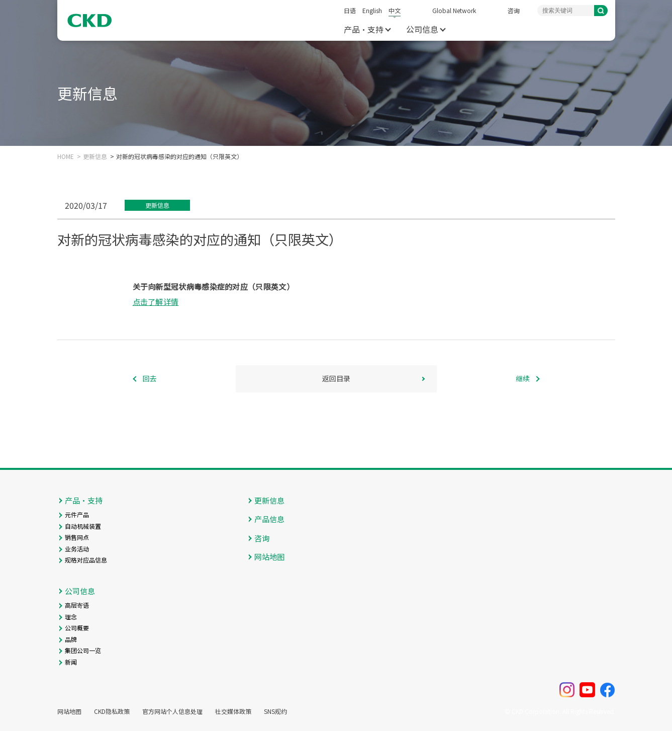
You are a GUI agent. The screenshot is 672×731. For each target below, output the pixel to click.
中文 (395, 10)
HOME (65, 156)
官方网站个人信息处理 (172, 711)
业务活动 (77, 548)
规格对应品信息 (86, 559)
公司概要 (77, 627)
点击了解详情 (156, 301)
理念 (71, 616)
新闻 (71, 662)
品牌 (71, 639)
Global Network (454, 10)
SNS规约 (275, 711)
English (372, 10)
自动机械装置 (83, 526)
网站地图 (269, 556)
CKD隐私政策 (112, 711)
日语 (350, 10)
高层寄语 (77, 605)
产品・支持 (363, 29)
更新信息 (95, 156)
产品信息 (269, 519)
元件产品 (77, 514)
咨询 (514, 10)
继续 (523, 378)
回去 (150, 378)
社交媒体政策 (233, 711)
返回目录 (336, 378)
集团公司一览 (83, 650)
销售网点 (77, 537)
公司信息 (422, 29)
